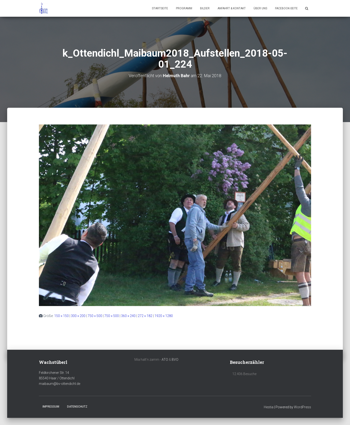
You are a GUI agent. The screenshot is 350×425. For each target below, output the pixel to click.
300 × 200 (78, 316)
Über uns (260, 8)
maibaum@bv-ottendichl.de (59, 384)
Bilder (205, 8)
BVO (175, 359)
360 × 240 (128, 316)
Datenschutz (77, 406)
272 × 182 (145, 316)
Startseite (160, 8)
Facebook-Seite (286, 8)
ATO (165, 359)
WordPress (302, 407)
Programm (184, 8)
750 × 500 (95, 316)
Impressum (50, 406)
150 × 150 (61, 316)
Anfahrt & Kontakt (231, 8)
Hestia (268, 407)
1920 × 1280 (163, 316)
